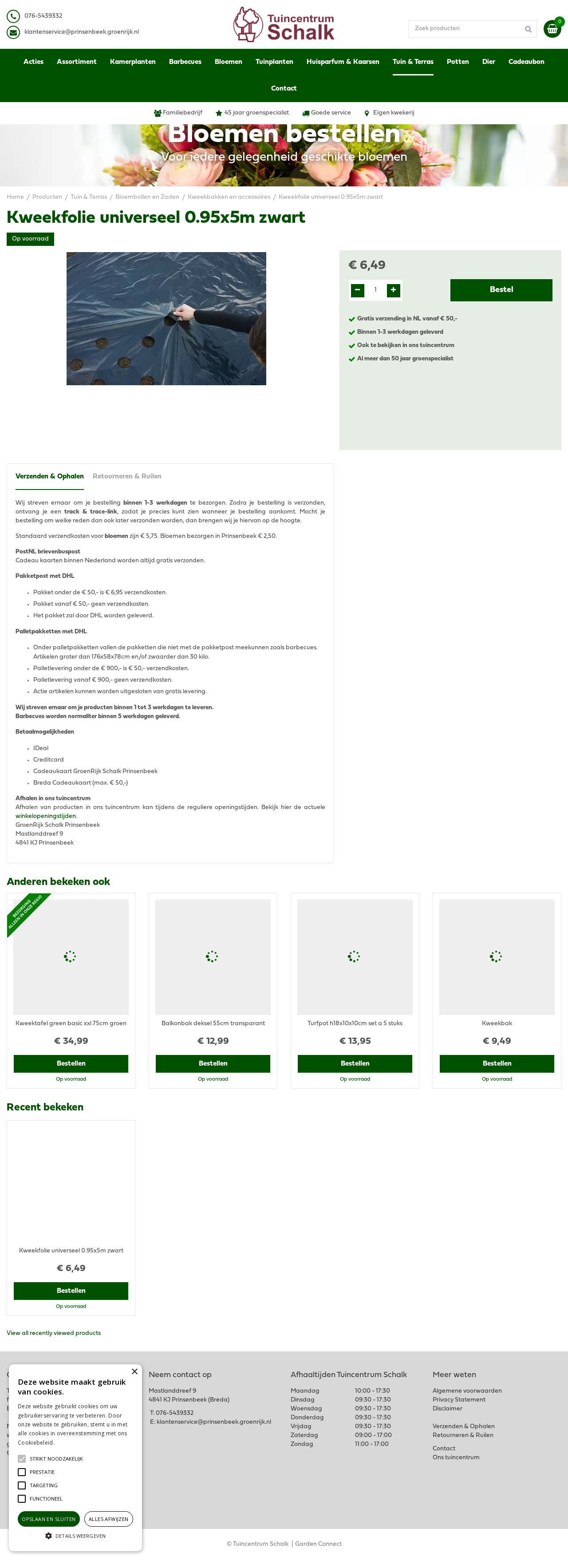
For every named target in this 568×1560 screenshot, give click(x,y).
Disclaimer (447, 1409)
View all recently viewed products (54, 1333)
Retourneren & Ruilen (127, 477)
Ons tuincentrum (456, 1458)
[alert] (75, 1457)
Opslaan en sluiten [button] (48, 1519)
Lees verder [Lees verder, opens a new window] (71, 1442)
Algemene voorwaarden (467, 1391)
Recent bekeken (45, 1108)
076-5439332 (174, 1413)
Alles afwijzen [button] (109, 1519)
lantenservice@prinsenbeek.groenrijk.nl (83, 32)
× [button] (134, 1372)
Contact (444, 1449)
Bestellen (71, 1064)
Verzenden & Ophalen (50, 477)
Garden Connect (318, 1544)
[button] (56, 1459)
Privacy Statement (459, 1400)
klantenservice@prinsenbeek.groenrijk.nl (214, 1422)
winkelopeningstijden (46, 816)
